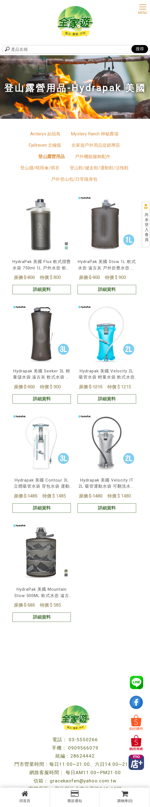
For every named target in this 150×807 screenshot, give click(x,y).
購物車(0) (124, 796)
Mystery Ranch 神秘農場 (94, 133)
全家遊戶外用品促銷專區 (95, 145)
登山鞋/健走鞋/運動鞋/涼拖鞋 (99, 167)
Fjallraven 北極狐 (45, 145)
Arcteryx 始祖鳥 (45, 133)
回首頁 (24, 796)
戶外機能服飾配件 (92, 156)
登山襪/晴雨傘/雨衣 (40, 167)
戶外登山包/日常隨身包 (74, 179)
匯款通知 (75, 796)
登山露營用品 (51, 156)
